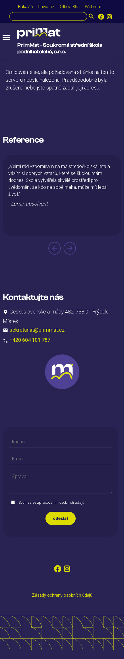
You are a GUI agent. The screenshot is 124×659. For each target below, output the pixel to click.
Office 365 (69, 6)
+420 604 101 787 (29, 340)
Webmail (93, 6)
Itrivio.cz (46, 6)
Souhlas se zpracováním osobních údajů (51, 502)
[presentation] (54, 248)
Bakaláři (25, 6)
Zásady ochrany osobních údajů (62, 595)
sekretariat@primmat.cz (37, 329)
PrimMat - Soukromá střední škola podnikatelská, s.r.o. (59, 48)
